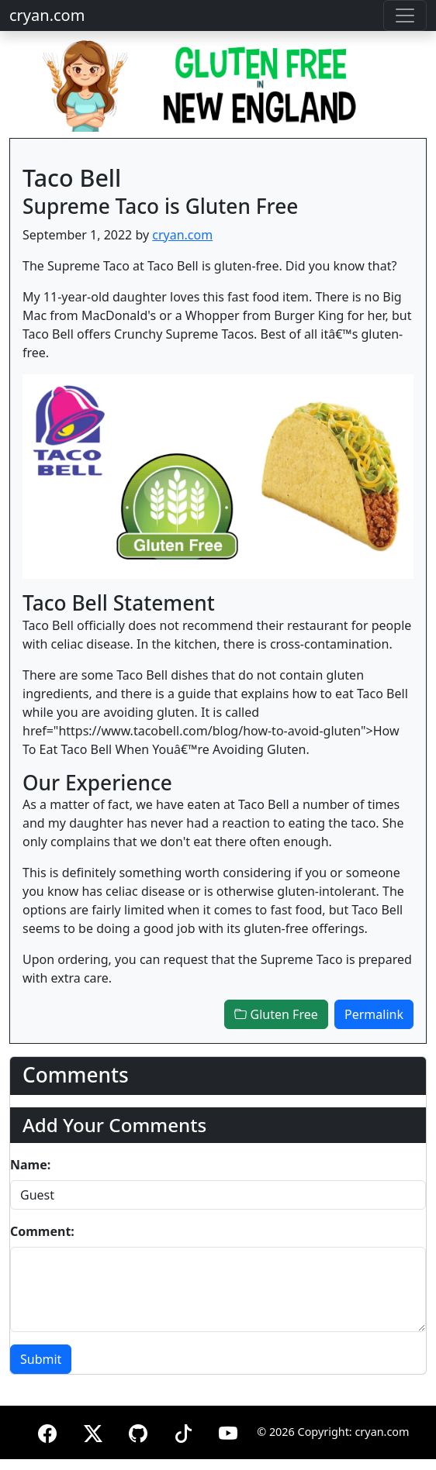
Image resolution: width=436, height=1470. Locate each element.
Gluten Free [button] (275, 1014)
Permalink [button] (373, 1014)
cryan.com (47, 15)
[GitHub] (138, 1431)
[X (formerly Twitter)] (93, 1431)
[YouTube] (228, 1431)
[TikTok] (183, 1431)
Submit (40, 1359)
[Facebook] (47, 1431)
